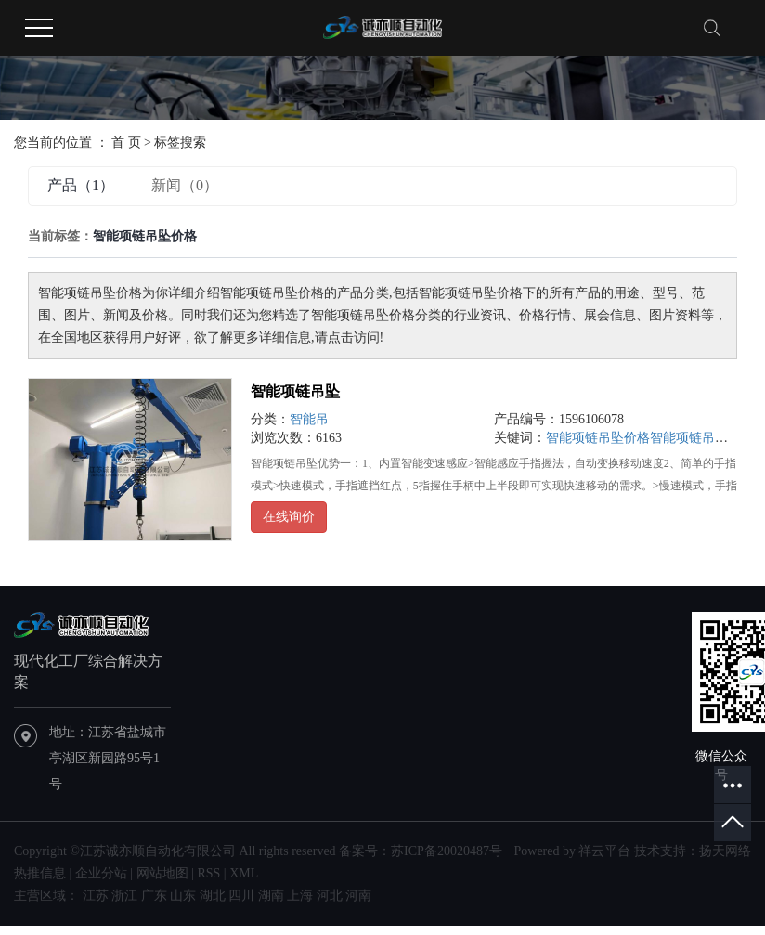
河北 (330, 896)
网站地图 (162, 873)
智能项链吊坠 (295, 391)
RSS (208, 873)
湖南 (271, 896)
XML (243, 873)
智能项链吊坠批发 (702, 438)
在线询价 (289, 517)
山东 (183, 896)
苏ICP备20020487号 (446, 851)
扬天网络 (725, 851)
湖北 (213, 896)
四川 (241, 896)
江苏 (96, 896)
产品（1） (80, 185)
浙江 (124, 896)
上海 (300, 896)
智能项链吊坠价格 (598, 438)
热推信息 (40, 873)
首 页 (126, 142)
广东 (154, 896)
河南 (358, 896)
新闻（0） (184, 185)
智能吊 (309, 419)
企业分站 (101, 873)
